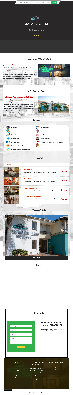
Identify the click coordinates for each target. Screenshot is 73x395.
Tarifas (30, 2)
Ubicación (48, 2)
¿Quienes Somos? (17, 373)
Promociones (37, 2)
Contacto (54, 2)
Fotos (43, 2)
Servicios (26, 2)
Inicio (20, 2)
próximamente (36, 379)
